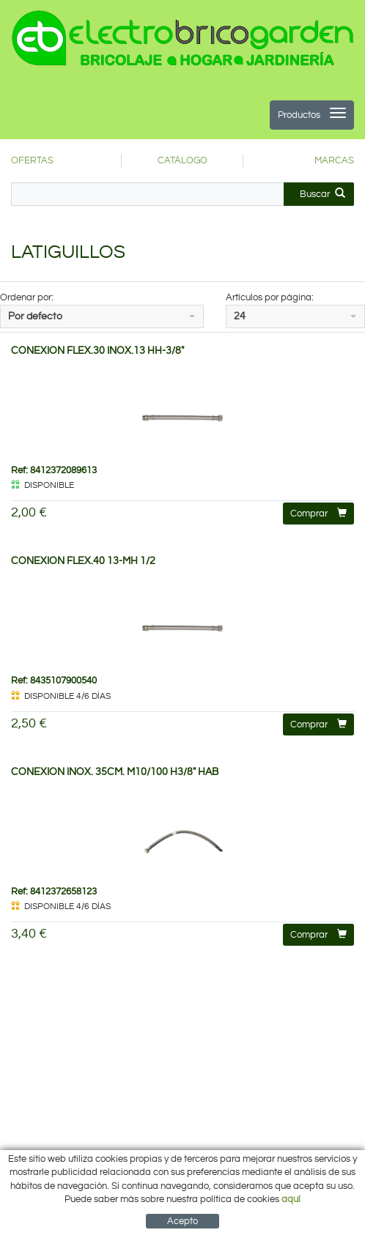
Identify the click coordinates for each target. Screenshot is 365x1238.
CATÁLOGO (182, 160)
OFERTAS (32, 160)
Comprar (318, 513)
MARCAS (334, 160)
